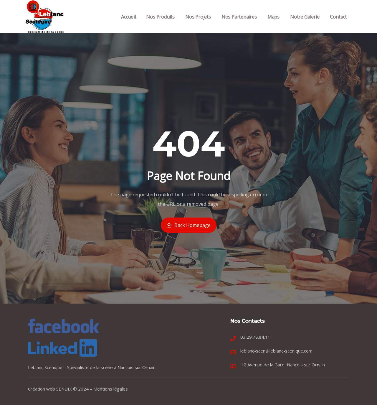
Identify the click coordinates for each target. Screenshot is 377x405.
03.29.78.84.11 (255, 337)
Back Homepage (189, 225)
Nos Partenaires (239, 23)
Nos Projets (198, 23)
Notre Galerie (304, 23)
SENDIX (64, 389)
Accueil (128, 23)
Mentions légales (110, 389)
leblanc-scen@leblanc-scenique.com (276, 351)
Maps (273, 23)
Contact (338, 23)
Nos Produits (160, 23)
